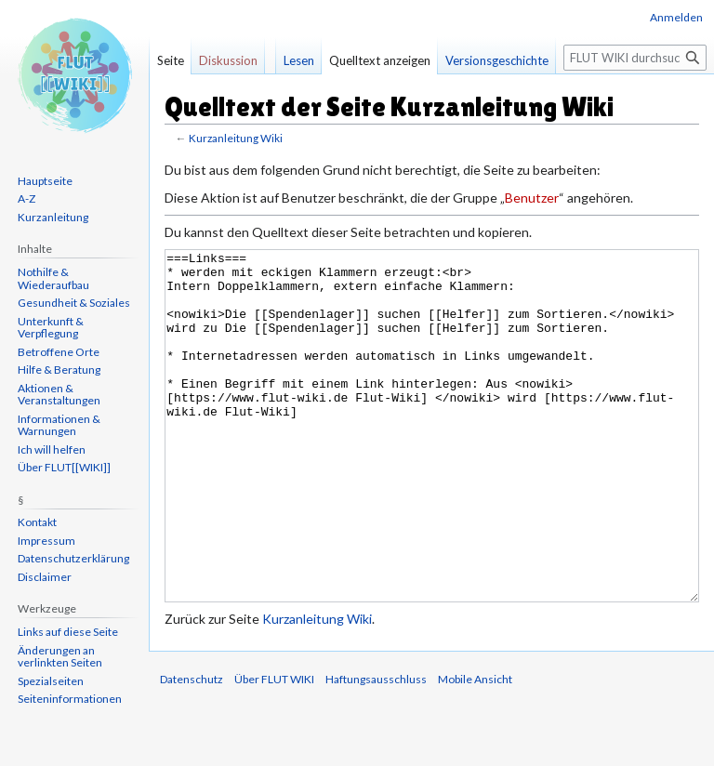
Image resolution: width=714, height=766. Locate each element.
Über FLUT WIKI (274, 749)
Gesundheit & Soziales (74, 303)
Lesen (299, 60)
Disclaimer (45, 577)
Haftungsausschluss (376, 749)
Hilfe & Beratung (59, 369)
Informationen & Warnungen (59, 425)
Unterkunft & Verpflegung (51, 327)
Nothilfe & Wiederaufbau (53, 278)
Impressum (46, 541)
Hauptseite (45, 181)
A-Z (26, 198)
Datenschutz (191, 749)
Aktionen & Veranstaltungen (59, 394)
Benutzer (532, 197)
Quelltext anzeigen (379, 60)
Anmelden (676, 17)
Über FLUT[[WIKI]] (64, 467)
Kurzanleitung (53, 217)
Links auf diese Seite (68, 632)
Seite (170, 60)
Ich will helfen (52, 449)
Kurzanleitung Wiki (236, 138)
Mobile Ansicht (475, 749)
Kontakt (37, 522)
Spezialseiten (51, 681)
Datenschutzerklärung (73, 558)
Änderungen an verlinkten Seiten (60, 656)
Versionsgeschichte (497, 60)
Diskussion (228, 60)
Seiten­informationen (70, 699)
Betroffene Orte (58, 352)
